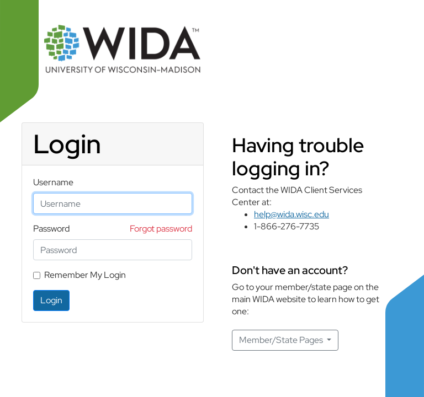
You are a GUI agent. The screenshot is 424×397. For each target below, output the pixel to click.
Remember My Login (85, 275)
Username (53, 182)
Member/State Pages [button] (282, 340)
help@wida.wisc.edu (291, 214)
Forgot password (161, 228)
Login (51, 300)
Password (51, 228)
